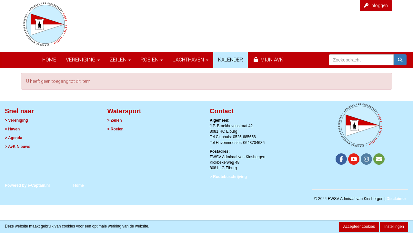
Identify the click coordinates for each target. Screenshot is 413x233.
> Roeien (115, 129)
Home (49, 60)
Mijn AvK (268, 60)
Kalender (230, 60)
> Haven (12, 129)
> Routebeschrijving (228, 176)
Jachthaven (190, 60)
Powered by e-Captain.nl (27, 185)
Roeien (152, 60)
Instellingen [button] (394, 226)
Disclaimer (396, 198)
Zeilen (120, 60)
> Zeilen (114, 120)
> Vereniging (16, 120)
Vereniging (83, 60)
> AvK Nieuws (17, 146)
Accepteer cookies (359, 226)
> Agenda (13, 138)
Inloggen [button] (376, 5)
